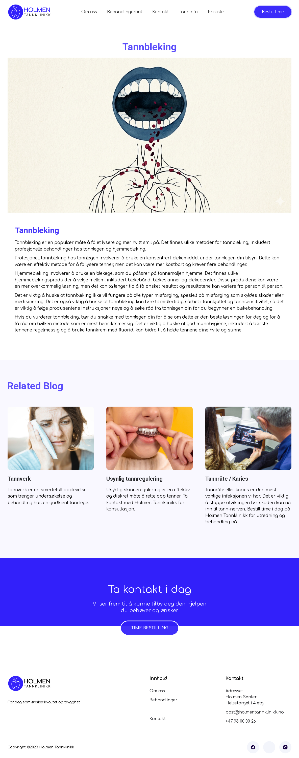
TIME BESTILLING (149, 635)
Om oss (89, 12)
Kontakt (160, 12)
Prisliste (216, 12)
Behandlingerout (124, 12)
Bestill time (273, 12)
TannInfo (188, 12)
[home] (29, 12)
